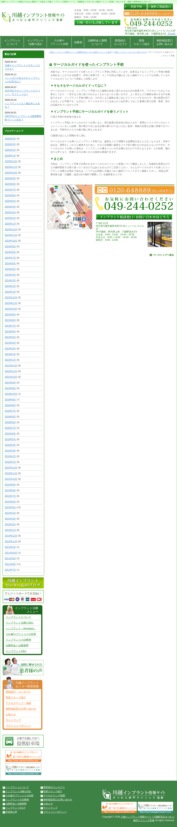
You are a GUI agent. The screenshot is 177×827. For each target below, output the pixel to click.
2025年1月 (10, 223)
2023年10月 (11, 308)
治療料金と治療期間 (17, 645)
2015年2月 (10, 524)
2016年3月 (10, 450)
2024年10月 (11, 240)
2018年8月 (10, 405)
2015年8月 (10, 490)
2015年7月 (10, 496)
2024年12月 (11, 229)
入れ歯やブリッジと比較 (59, 42)
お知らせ (11, 714)
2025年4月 (10, 206)
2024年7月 (10, 257)
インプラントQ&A (16, 651)
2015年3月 (10, 518)
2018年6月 (10, 416)
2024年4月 (10, 274)
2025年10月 (11, 172)
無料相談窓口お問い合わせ (164, 42)
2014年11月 (11, 541)
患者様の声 (11, 812)
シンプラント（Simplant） (21, 628)
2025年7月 (10, 189)
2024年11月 (11, 235)
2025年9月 (10, 178)
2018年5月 (10, 422)
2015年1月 (10, 530)
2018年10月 (11, 394)
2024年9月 (10, 246)
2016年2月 (10, 456)
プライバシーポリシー (18, 725)
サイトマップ (13, 720)
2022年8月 (10, 388)
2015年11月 (11, 473)
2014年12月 (11, 535)
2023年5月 (10, 337)
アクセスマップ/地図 (54, 795)
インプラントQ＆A (15, 807)
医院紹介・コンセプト (18, 691)
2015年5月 (10, 507)
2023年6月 (10, 331)
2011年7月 (10, 569)
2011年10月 (11, 552)
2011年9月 (10, 558)
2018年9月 (10, 399)
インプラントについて (12, 42)
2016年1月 (10, 462)
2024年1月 (10, 291)
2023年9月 (10, 314)
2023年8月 (10, 320)
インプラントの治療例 (18, 639)
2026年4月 (10, 138)
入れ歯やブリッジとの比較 (21, 634)
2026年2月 (10, 150)
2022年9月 (10, 382)
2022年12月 (11, 365)
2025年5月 (10, 201)
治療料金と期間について (97, 42)
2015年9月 (10, 484)
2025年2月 (10, 218)
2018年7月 (10, 411)
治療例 (78, 42)
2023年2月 (10, 354)
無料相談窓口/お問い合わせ (57, 799)
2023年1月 (10, 360)
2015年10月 (11, 479)
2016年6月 (10, 433)
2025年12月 (11, 161)
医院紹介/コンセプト (54, 787)
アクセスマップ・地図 (18, 703)
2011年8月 (10, 564)
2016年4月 (10, 445)
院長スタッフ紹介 (141, 42)
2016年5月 (10, 439)
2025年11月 (11, 167)
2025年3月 (10, 212)
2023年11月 (11, 303)
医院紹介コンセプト (120, 42)
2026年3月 (10, 144)
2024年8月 (10, 252)
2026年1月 (10, 155)
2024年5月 (10, 269)
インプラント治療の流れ (35, 42)
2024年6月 (10, 263)
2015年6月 (10, 501)
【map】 (171, 33)
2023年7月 (10, 326)
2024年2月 (10, 286)
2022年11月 (11, 371)
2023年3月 (10, 348)
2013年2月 (10, 547)
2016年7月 (10, 428)
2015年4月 (10, 513)
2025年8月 (10, 184)
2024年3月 (10, 280)
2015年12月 (11, 467)
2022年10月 (11, 377)
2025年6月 (10, 195)
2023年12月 (11, 297)
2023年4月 (10, 343)
